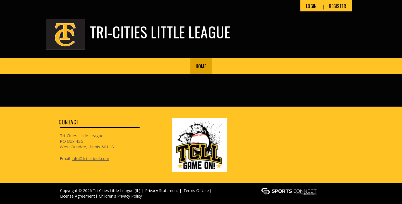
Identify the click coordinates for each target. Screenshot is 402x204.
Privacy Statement (161, 190)
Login (311, 6)
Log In (154, 196)
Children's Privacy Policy (120, 196)
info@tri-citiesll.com (90, 158)
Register (337, 6)
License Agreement (77, 196)
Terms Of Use (196, 190)
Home (201, 66)
